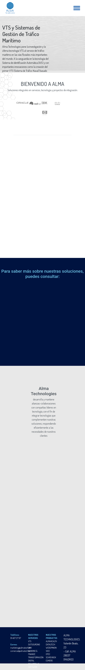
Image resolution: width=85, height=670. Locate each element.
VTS (29, 641)
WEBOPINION (51, 647)
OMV (30, 647)
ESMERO (49, 660)
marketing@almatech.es (20, 647)
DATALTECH (50, 644)
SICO (48, 651)
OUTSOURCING (34, 644)
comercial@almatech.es (20, 651)
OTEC (48, 654)
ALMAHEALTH (51, 641)
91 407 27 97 (15, 638)
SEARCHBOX (51, 657)
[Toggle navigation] (77, 8)
